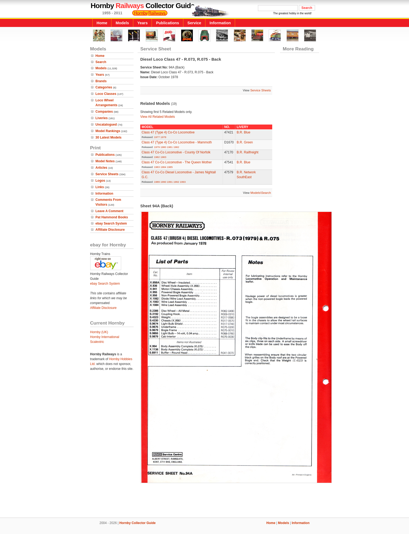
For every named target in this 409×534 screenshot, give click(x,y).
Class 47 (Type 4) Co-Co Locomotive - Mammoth (177, 142)
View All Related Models (157, 117)
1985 (170, 167)
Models (122, 23)
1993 (183, 181)
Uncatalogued (106, 124)
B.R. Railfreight (247, 152)
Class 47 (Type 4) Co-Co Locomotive (168, 132)
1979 (157, 147)
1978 (163, 137)
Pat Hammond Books (112, 217)
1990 (163, 181)
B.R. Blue (243, 132)
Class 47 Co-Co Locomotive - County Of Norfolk (176, 152)
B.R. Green (245, 142)
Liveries (102, 118)
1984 (163, 167)
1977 (157, 137)
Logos (100, 180)
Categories (104, 87)
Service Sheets (107, 174)
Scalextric (97, 342)
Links (100, 187)
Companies (104, 111)
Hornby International (104, 337)
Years (142, 23)
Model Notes (105, 161)
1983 (163, 157)
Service (194, 23)
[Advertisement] (205, 499)
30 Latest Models (109, 137)
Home (102, 23)
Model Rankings (108, 131)
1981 (170, 147)
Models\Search (260, 192)
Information (220, 23)
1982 (176, 147)
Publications (167, 23)
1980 (163, 147)
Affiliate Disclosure (110, 230)
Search (101, 62)
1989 (157, 181)
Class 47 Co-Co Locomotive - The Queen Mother (177, 162)
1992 (176, 181)
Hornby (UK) (99, 332)
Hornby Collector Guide (137, 523)
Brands (101, 81)
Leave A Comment (110, 211)
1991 (170, 181)
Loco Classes (106, 94)
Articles (101, 168)
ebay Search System (111, 223)
